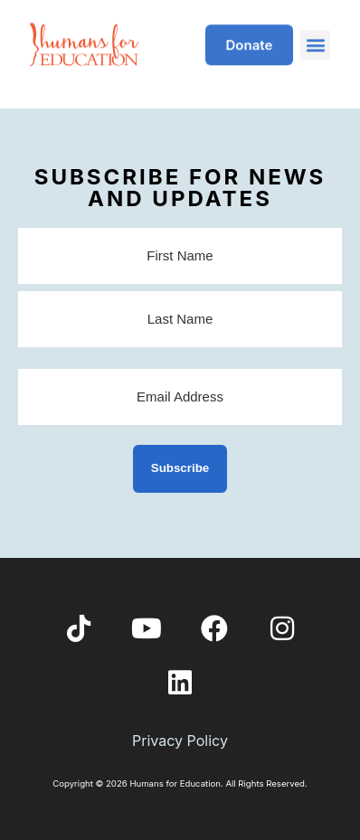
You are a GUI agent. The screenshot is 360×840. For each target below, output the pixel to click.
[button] (315, 39)
